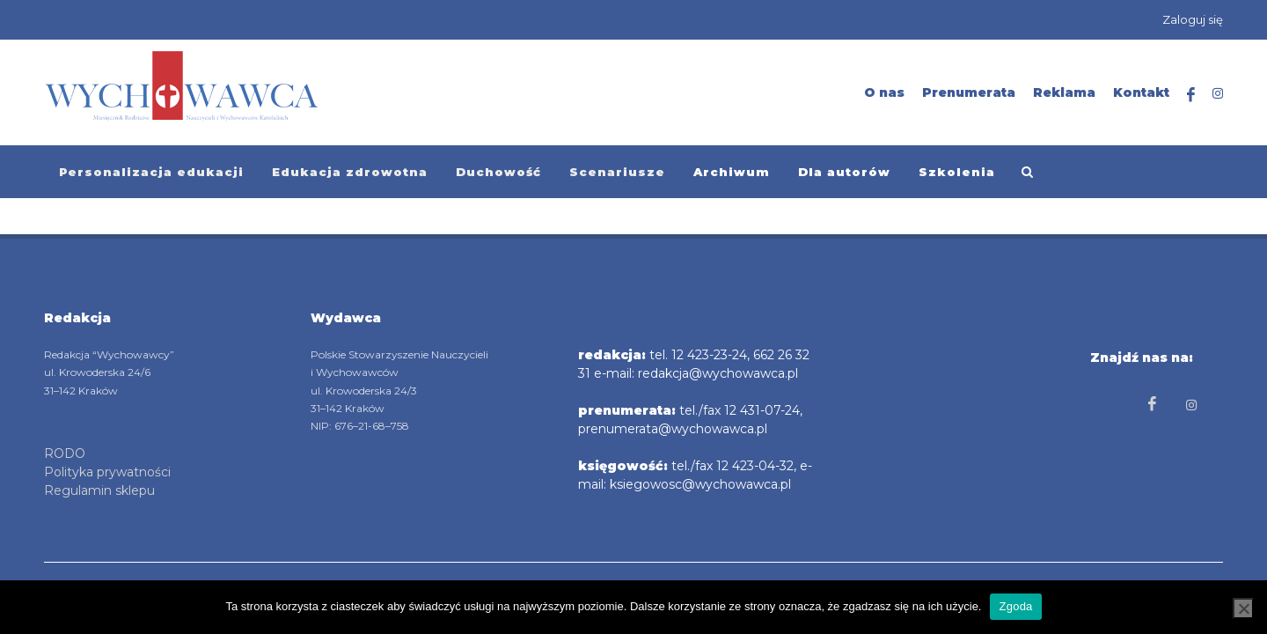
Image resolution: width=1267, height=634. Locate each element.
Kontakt (1141, 92)
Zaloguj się (1192, 19)
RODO (64, 453)
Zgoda (1015, 606)
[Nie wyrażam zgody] (1243, 608)
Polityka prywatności (107, 472)
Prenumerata (968, 92)
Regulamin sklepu (99, 490)
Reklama (1064, 92)
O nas (884, 92)
